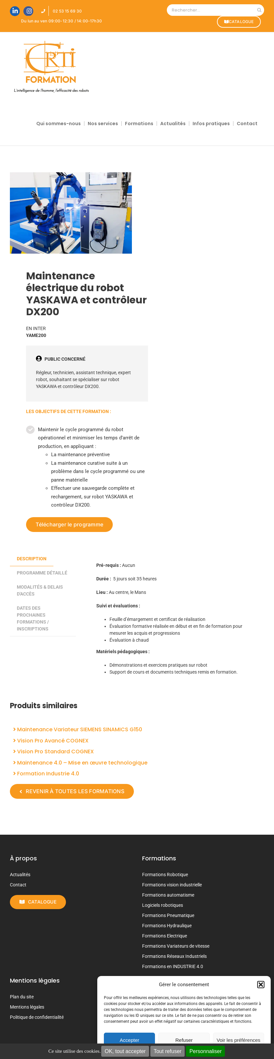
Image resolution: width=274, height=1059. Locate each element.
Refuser (184, 1040)
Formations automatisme (168, 895)
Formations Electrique (164, 935)
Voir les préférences (238, 1040)
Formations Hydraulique (167, 925)
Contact (18, 884)
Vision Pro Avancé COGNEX (51, 740)
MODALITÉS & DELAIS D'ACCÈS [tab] (40, 590)
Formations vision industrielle (172, 884)
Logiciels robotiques (162, 905)
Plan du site (22, 996)
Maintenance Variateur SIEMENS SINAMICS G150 (77, 729)
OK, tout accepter (125, 1051)
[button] (261, 984)
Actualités (20, 874)
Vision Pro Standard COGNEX (53, 751)
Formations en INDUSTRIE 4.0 (172, 966)
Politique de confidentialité (37, 1017)
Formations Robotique (165, 874)
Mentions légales (27, 1007)
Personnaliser (205, 1051)
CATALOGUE (239, 21)
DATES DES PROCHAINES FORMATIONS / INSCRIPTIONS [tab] (33, 618)
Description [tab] (31, 558)
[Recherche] (259, 10)
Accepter (129, 1040)
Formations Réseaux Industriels (174, 956)
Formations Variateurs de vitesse (175, 946)
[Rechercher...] (211, 10)
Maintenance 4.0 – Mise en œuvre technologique (80, 762)
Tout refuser (167, 1051)
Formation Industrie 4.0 (46, 773)
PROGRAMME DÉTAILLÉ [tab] (42, 572)
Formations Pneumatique (168, 915)
